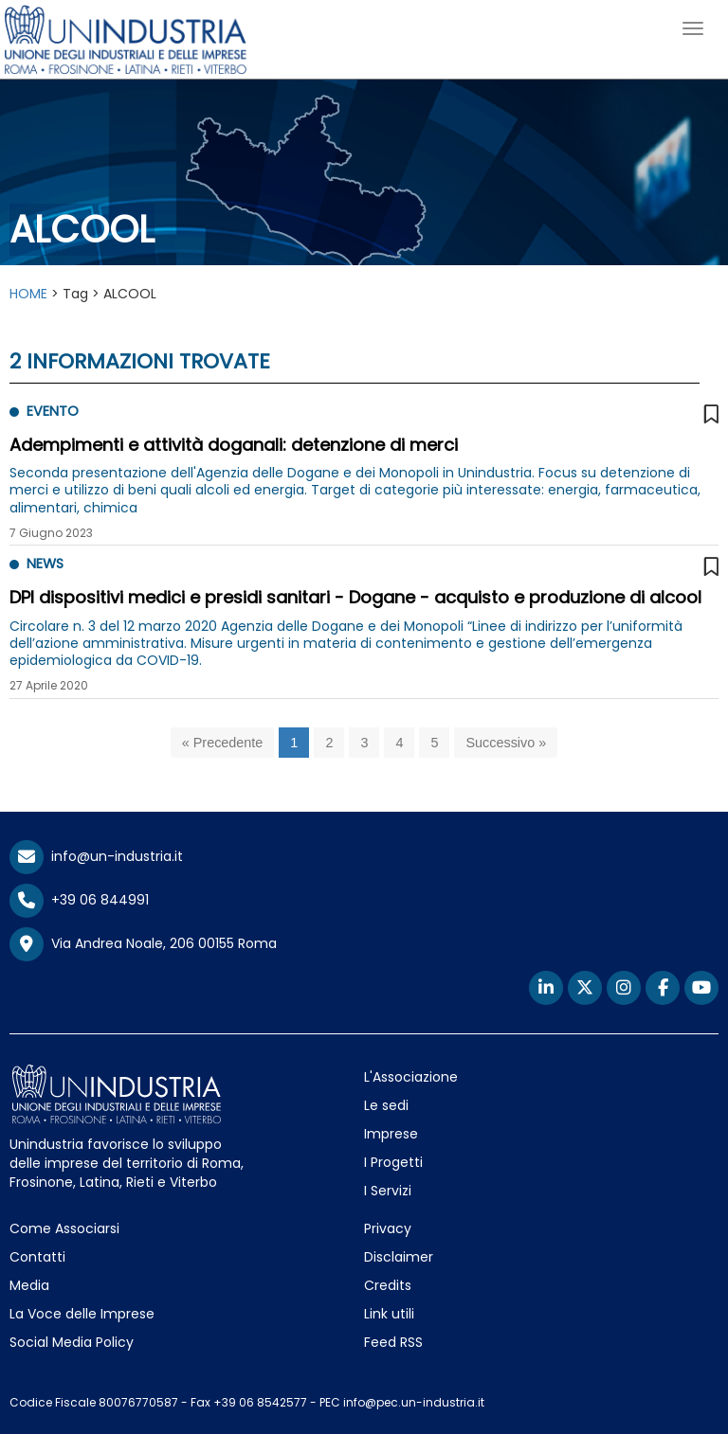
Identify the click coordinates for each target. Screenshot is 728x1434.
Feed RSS (393, 1342)
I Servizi (387, 1190)
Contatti (37, 1256)
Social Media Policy (71, 1342)
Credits (387, 1285)
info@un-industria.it (96, 856)
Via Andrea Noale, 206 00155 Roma (143, 944)
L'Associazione (411, 1076)
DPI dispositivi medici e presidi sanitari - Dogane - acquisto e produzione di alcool (355, 597)
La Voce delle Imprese (82, 1313)
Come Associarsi (64, 1228)
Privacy (387, 1228)
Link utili (389, 1313)
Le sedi (386, 1105)
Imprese (391, 1133)
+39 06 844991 (79, 899)
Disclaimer (398, 1256)
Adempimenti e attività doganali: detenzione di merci (233, 445)
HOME (28, 293)
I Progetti (393, 1162)
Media (29, 1285)
